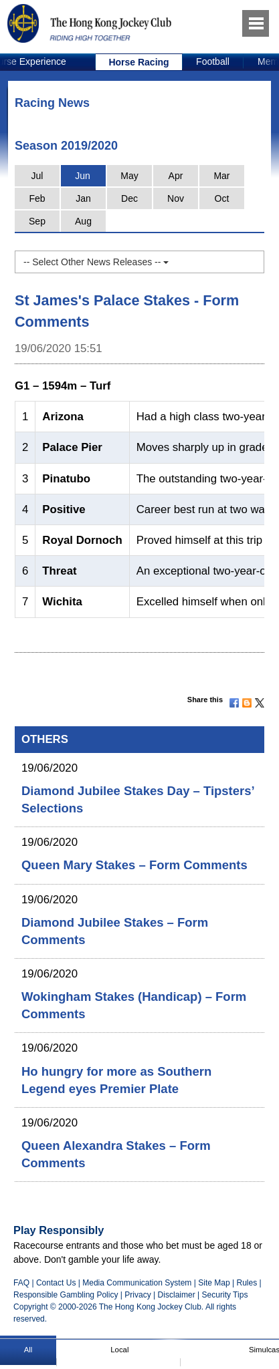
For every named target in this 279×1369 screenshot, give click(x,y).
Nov (175, 198)
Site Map (213, 1282)
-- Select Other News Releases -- (96, 262)
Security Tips (225, 1295)
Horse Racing (138, 62)
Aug (83, 221)
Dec (129, 198)
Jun (82, 175)
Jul (37, 175)
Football (212, 61)
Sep (37, 221)
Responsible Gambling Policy (65, 1295)
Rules (247, 1282)
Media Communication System (136, 1282)
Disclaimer (176, 1295)
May (129, 175)
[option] (139, 62)
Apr (176, 175)
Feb (37, 198)
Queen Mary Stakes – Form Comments (134, 865)
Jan (83, 198)
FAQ (21, 1282)
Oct (222, 198)
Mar (221, 175)
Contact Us (56, 1282)
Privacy (137, 1295)
